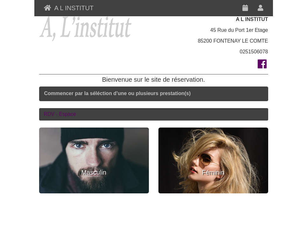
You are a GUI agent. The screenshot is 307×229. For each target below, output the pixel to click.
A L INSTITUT (69, 7)
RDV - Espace (60, 114)
